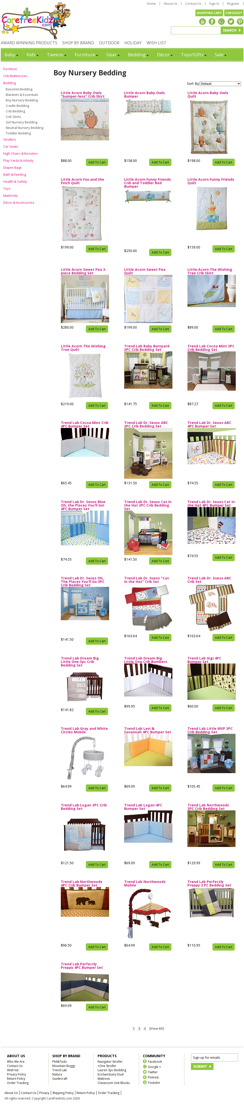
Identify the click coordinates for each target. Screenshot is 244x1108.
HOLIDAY (133, 43)
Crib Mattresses (15, 76)
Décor (165, 55)
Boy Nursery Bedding (22, 100)
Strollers (9, 139)
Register (233, 3)
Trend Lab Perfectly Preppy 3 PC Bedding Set (209, 883)
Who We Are (16, 1061)
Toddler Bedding (18, 133)
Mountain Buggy (63, 1066)
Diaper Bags (12, 167)
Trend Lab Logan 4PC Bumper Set (143, 806)
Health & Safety (15, 181)
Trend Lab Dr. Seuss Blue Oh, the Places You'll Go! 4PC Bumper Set (83, 505)
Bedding (138, 55)
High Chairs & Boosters (20, 153)
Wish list (13, 1070)
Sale (221, 55)
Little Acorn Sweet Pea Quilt (144, 271)
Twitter (153, 1072)
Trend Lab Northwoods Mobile (145, 883)
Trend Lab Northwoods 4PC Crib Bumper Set (81, 883)
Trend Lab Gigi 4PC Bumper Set (204, 659)
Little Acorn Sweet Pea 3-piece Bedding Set (84, 271)
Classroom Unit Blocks (114, 1083)
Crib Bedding (15, 111)
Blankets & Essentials (22, 94)
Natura (57, 1074)
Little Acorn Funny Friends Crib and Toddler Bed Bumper (147, 183)
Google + (154, 1066)
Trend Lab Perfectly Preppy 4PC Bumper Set (82, 965)
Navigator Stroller (110, 1061)
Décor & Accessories (18, 202)
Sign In (214, 3)
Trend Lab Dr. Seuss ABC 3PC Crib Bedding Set (146, 424)
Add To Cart (97, 162)
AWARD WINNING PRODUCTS (29, 43)
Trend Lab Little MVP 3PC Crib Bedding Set (210, 730)
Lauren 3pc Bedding (112, 1070)
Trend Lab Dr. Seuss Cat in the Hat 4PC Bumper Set (211, 503)
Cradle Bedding (17, 105)
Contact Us (193, 3)
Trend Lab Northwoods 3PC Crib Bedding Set (208, 806)
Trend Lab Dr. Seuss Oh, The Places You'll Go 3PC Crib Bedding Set (82, 581)
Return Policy (16, 1078)
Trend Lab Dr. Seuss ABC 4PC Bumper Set (209, 424)
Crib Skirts (13, 116)
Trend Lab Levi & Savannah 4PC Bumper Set (147, 730)
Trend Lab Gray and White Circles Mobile (84, 730)
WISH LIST (156, 43)
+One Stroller (107, 1066)
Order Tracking (18, 1083)
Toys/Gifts (194, 55)
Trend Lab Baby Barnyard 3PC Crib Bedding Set (146, 347)
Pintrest (153, 1077)
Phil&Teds (59, 1061)
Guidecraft (59, 1078)
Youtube (154, 1082)
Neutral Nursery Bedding (24, 127)
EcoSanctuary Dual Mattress (111, 1076)
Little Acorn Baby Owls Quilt (207, 94)
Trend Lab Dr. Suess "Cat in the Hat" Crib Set (146, 579)
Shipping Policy (63, 1093)
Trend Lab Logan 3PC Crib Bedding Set (84, 806)
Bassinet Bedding (19, 89)
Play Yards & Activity (18, 160)
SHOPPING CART (209, 13)
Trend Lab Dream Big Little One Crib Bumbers (145, 659)
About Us (170, 3)
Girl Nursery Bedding (21, 122)
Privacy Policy (16, 1074)
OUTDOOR (109, 43)
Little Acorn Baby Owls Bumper (144, 94)
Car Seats (10, 146)
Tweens (57, 55)
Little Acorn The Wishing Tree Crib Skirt (209, 271)
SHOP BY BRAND (78, 43)
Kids (33, 55)
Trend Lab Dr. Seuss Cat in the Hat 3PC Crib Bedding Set (147, 505)
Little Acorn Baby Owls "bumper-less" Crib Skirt (83, 94)
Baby (12, 55)
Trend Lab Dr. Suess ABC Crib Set (209, 579)
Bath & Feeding (14, 174)
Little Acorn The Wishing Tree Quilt (83, 347)
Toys (7, 188)
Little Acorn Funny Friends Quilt (210, 181)
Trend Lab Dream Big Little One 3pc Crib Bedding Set (80, 661)
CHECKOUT (233, 13)
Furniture (87, 55)
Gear (113, 55)
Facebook (155, 1061)
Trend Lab (59, 1070)
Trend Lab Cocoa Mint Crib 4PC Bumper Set (84, 424)
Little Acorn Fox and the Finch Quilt (82, 181)
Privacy (44, 1093)
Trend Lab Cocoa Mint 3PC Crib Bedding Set (210, 347)
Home (151, 3)
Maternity (10, 195)
